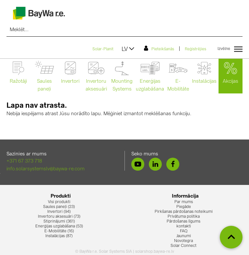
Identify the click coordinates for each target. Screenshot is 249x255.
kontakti (183, 226)
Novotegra (183, 241)
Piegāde (183, 207)
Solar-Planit (102, 49)
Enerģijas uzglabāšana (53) (59, 226)
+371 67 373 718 (24, 161)
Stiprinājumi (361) (59, 222)
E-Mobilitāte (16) (59, 231)
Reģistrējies (195, 49)
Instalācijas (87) (59, 236)
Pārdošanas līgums (183, 222)
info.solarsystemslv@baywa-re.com (45, 169)
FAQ (183, 231)
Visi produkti (59, 202)
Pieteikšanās (159, 48)
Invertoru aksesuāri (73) (59, 217)
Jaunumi (183, 236)
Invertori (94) (59, 212)
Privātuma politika (184, 217)
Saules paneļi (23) (59, 207)
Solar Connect (183, 246)
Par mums (183, 202)
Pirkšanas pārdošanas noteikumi (184, 212)
